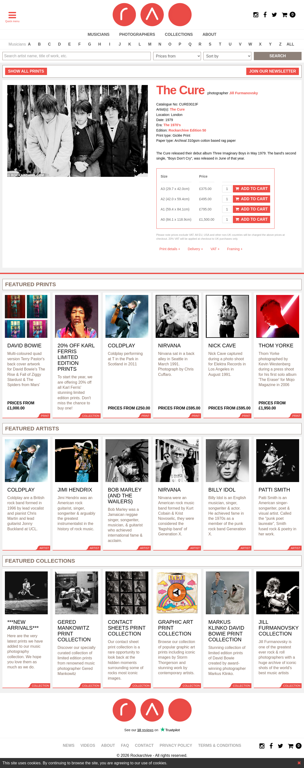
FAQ (125, 745)
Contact (144, 745)
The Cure (177, 109)
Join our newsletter (272, 71)
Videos (87, 745)
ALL (290, 44)
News (69, 745)
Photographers (137, 34)
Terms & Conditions (219, 745)
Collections (179, 34)
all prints (26, 71)
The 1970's (172, 125)
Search (277, 56)
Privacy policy (176, 745)
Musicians (99, 34)
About (209, 34)
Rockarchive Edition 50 (187, 130)
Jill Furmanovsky (243, 93)
